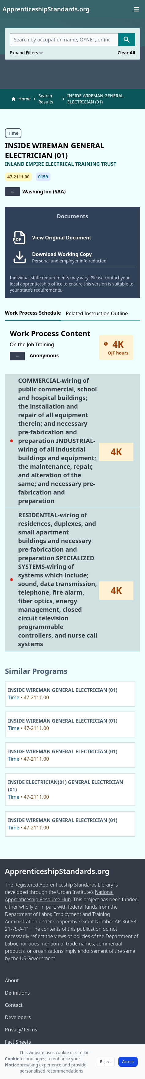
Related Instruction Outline (97, 313)
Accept (128, 1061)
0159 (43, 177)
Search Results (45, 99)
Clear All (126, 53)
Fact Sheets (18, 1041)
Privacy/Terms (21, 1029)
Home (21, 99)
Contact (14, 1005)
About (12, 980)
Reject (105, 1061)
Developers (18, 1017)
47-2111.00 (18, 177)
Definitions (17, 992)
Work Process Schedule (33, 312)
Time (13, 133)
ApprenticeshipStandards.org (57, 871)
